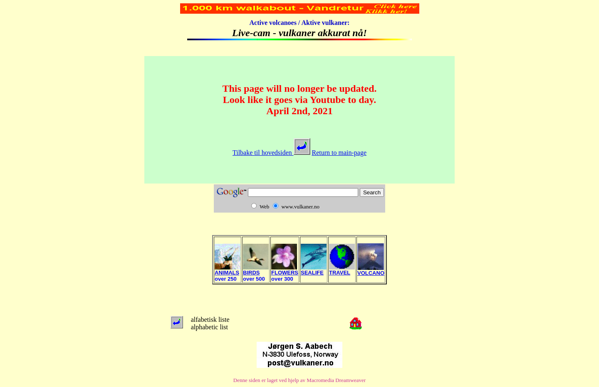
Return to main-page (339, 152)
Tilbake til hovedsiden (271, 152)
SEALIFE (314, 270)
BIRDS (256, 270)
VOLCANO (370, 270)
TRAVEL (342, 270)
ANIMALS (227, 270)
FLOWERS (284, 270)
